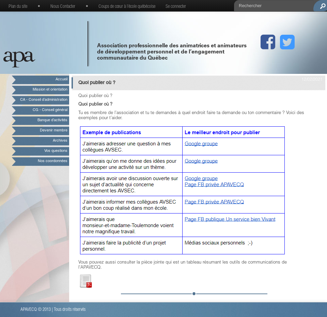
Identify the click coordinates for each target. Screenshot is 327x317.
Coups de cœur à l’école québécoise (126, 6)
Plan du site (18, 6)
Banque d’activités (52, 120)
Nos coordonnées (52, 161)
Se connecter (176, 6)
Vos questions (55, 151)
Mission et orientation (50, 90)
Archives (60, 141)
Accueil (61, 79)
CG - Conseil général (50, 110)
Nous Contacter (62, 6)
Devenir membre (53, 130)
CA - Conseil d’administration (43, 100)
